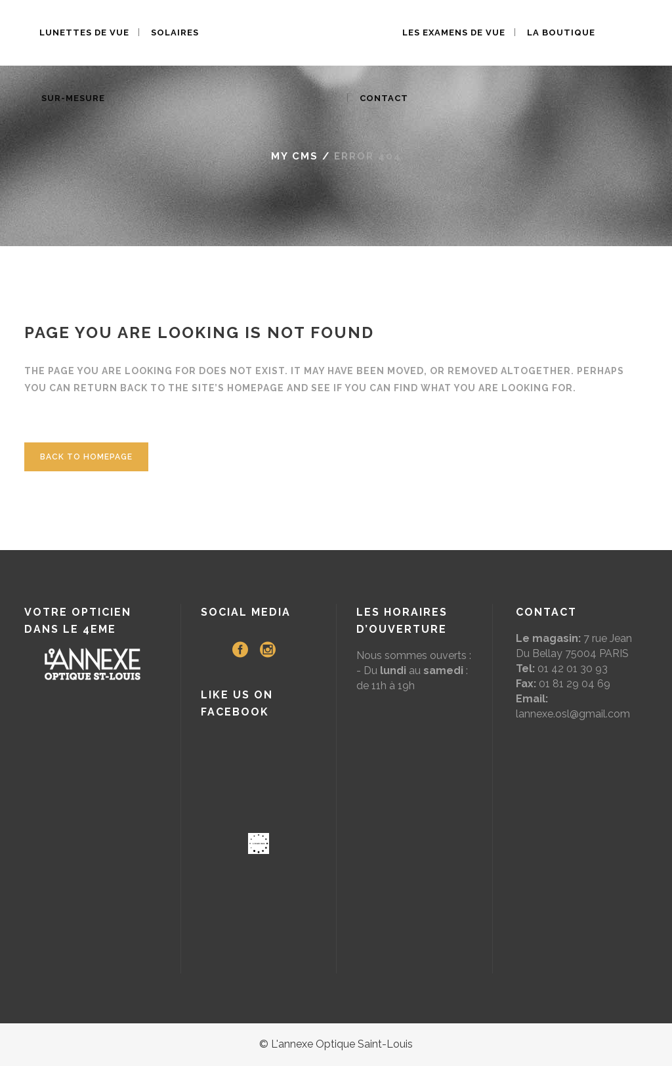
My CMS (294, 156)
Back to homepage (86, 456)
